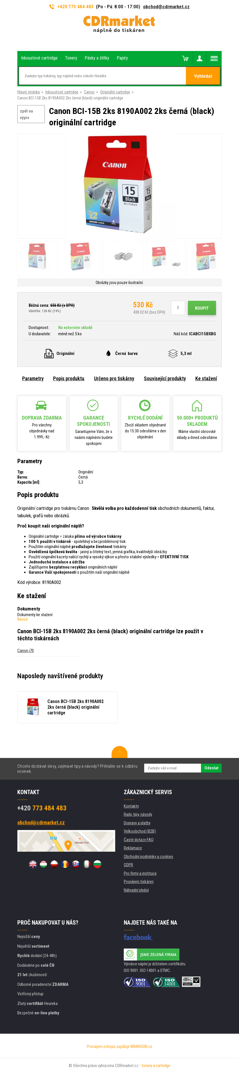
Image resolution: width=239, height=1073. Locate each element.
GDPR (128, 864)
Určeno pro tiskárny (114, 378)
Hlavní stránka (28, 92)
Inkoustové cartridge (61, 92)
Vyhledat (203, 76)
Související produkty (165, 378)
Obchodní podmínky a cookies (148, 856)
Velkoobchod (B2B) (140, 831)
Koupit (202, 308)
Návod (22, 619)
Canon (89, 92)
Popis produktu (68, 378)
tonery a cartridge (156, 1065)
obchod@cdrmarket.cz (166, 6)
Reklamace (133, 848)
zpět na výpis (26, 114)
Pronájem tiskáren (139, 881)
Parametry (33, 378)
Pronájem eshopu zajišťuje (108, 1046)
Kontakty (131, 806)
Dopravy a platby (137, 822)
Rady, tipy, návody (138, 814)
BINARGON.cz (141, 1046)
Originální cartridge (115, 92)
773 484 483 (41, 808)
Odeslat (211, 767)
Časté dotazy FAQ (139, 839)
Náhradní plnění (136, 890)
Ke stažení (206, 378)
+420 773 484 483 (71, 6)
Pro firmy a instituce (140, 873)
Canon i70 (25, 650)
